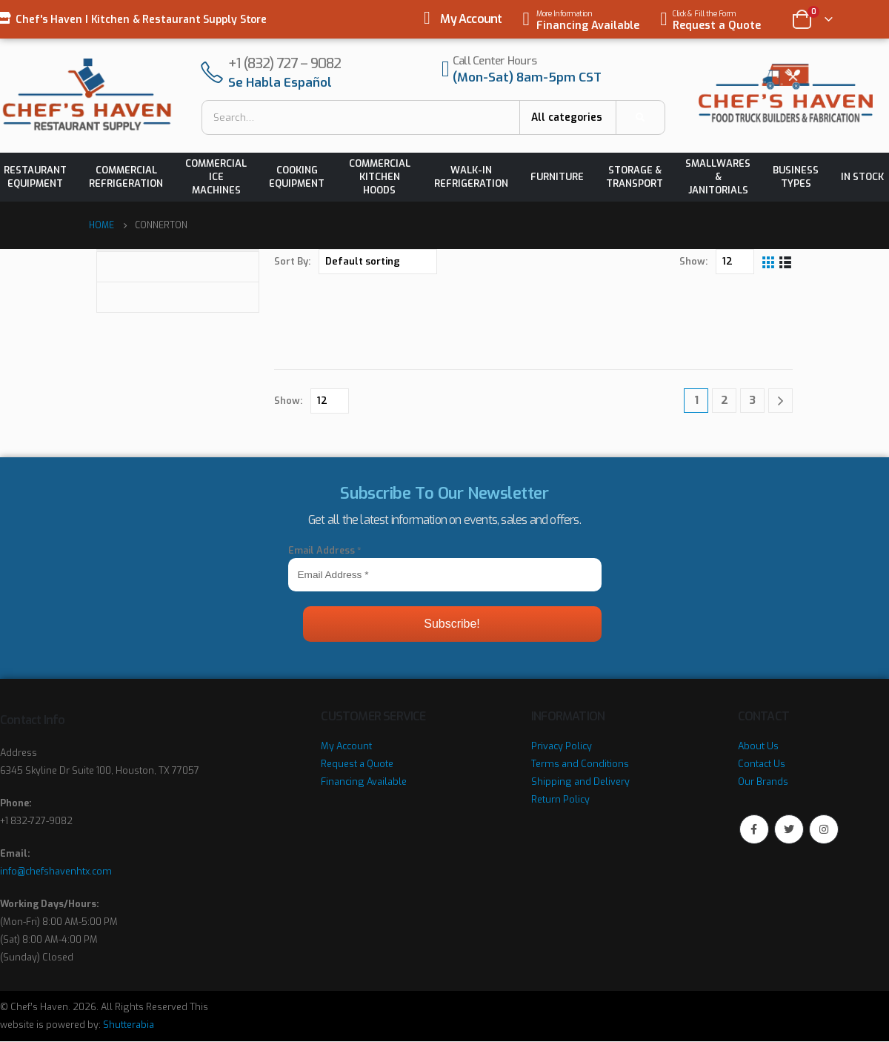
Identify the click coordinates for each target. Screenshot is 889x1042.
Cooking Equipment (296, 177)
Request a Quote (357, 763)
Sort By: (292, 261)
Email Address (325, 550)
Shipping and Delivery (580, 781)
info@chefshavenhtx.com (56, 871)
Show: (693, 261)
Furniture (557, 176)
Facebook (754, 829)
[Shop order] (378, 261)
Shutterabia (128, 1024)
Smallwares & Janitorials (717, 176)
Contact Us (761, 763)
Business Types (796, 177)
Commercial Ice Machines (216, 176)
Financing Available (364, 781)
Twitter (789, 829)
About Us (758, 746)
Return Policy (560, 799)
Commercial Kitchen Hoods (379, 176)
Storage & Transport (634, 177)
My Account (471, 19)
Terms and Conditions (580, 763)
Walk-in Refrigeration (471, 177)
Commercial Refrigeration (126, 177)
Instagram (824, 829)
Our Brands (763, 781)
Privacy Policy (561, 746)
